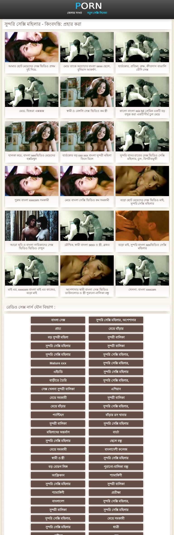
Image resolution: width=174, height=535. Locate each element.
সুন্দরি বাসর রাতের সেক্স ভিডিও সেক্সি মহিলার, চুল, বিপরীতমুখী (142, 157)
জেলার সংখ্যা (74, 13)
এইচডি (42, 354)
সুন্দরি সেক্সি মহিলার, (43, 346)
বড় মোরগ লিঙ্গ (87, 415)
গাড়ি (131, 484)
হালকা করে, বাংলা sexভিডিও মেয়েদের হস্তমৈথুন (31, 157)
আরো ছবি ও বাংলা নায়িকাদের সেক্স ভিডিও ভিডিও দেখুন (31, 246)
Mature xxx (87, 346)
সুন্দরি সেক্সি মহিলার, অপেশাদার (87, 320)
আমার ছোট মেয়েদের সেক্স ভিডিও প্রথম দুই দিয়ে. (31, 67)
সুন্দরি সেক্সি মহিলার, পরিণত (132, 466)
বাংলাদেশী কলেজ (87, 406)
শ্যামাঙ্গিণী (87, 423)
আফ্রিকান (42, 423)
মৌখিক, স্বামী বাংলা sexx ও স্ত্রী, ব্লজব (87, 245)
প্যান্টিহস (87, 380)
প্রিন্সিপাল (87, 528)
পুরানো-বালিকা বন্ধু (131, 415)
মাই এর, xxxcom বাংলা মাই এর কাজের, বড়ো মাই (32, 291)
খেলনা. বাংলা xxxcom (142, 289)
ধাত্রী (87, 458)
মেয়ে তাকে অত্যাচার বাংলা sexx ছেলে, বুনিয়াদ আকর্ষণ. (86, 67)
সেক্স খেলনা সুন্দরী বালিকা (87, 363)
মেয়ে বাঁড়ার (42, 328)
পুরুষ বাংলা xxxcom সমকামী (31, 200)
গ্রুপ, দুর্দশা (87, 475)
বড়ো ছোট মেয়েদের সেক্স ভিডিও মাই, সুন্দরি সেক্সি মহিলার (142, 201)
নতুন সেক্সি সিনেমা (97, 13)
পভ (42, 466)
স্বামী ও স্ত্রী (131, 406)
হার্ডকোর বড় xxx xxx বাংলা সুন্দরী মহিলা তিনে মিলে (87, 157)
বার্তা (43, 397)
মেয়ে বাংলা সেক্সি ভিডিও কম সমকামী (87, 200)
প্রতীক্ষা (131, 432)
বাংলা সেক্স (43, 320)
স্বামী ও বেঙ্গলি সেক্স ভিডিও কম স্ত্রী (87, 111)
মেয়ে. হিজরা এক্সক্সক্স (31, 111)
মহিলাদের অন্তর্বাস (131, 389)
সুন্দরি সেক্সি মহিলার (42, 337)
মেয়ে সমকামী (42, 372)
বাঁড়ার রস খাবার (131, 380)
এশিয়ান (131, 363)
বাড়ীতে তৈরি (131, 354)
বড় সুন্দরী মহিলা (87, 328)
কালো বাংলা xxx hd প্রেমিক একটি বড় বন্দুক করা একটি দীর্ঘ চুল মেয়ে (142, 112)
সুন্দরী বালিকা (131, 328)
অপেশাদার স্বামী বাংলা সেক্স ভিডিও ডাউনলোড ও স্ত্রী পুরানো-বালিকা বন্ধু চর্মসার (87, 291)
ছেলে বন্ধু (131, 397)
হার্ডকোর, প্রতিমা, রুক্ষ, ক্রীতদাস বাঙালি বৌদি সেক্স (142, 67)
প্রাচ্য (131, 320)
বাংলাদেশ (43, 441)
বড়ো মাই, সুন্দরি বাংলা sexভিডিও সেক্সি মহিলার (142, 246)
